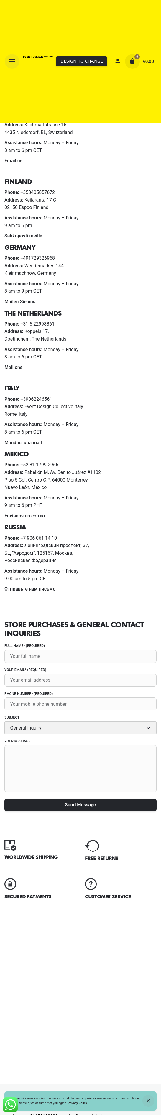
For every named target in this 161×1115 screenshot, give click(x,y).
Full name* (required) (80, 653)
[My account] (117, 61)
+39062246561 (36, 399)
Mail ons (13, 367)
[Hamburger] (12, 61)
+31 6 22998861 (37, 324)
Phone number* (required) (80, 701)
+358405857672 (37, 192)
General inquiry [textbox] (25, 728)
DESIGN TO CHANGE (81, 61)
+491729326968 (37, 258)
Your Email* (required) (80, 677)
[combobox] (80, 727)
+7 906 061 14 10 (38, 538)
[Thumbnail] (38, 61)
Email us (13, 160)
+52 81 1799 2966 (39, 464)
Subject (80, 724)
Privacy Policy (77, 1103)
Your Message (80, 766)
